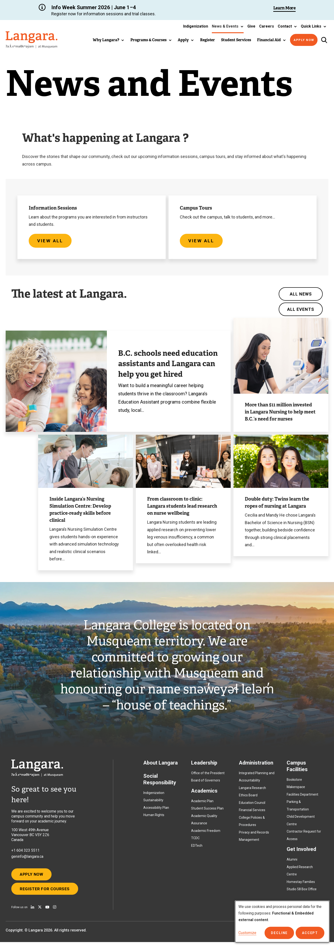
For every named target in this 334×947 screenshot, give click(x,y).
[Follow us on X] (40, 912)
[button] (227, 26)
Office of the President (208, 775)
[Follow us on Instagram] (54, 912)
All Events (300, 311)
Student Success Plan (207, 811)
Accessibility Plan (156, 810)
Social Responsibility (159, 781)
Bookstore (294, 782)
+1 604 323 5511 (25, 852)
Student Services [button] (236, 39)
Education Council (252, 805)
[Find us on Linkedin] (32, 912)
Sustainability (153, 802)
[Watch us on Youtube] (47, 912)
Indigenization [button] (195, 26)
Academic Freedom (205, 833)
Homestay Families (301, 884)
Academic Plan (202, 803)
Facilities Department (302, 796)
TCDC (195, 840)
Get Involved (301, 851)
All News (301, 296)
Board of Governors (205, 783)
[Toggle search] (324, 40)
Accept (310, 933)
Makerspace (296, 789)
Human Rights (153, 817)
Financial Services (252, 812)
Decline (281, 933)
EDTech (196, 848)
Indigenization (153, 795)
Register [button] (207, 39)
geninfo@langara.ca (27, 858)
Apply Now (304, 40)
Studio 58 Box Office (302, 891)
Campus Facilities (297, 768)
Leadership (204, 765)
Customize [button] (247, 933)
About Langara (160, 765)
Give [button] (251, 26)
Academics (204, 793)
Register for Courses (46, 892)
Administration (256, 765)
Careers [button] (266, 26)
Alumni (292, 862)
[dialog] (282, 921)
